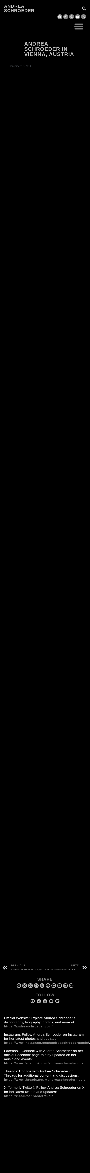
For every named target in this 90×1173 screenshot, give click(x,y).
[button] (79, 26)
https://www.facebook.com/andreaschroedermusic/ (46, 1063)
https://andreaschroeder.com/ (28, 1026)
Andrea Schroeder (19, 8)
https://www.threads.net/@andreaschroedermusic (45, 1079)
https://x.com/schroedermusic (28, 1096)
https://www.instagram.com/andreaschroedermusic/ (46, 1042)
